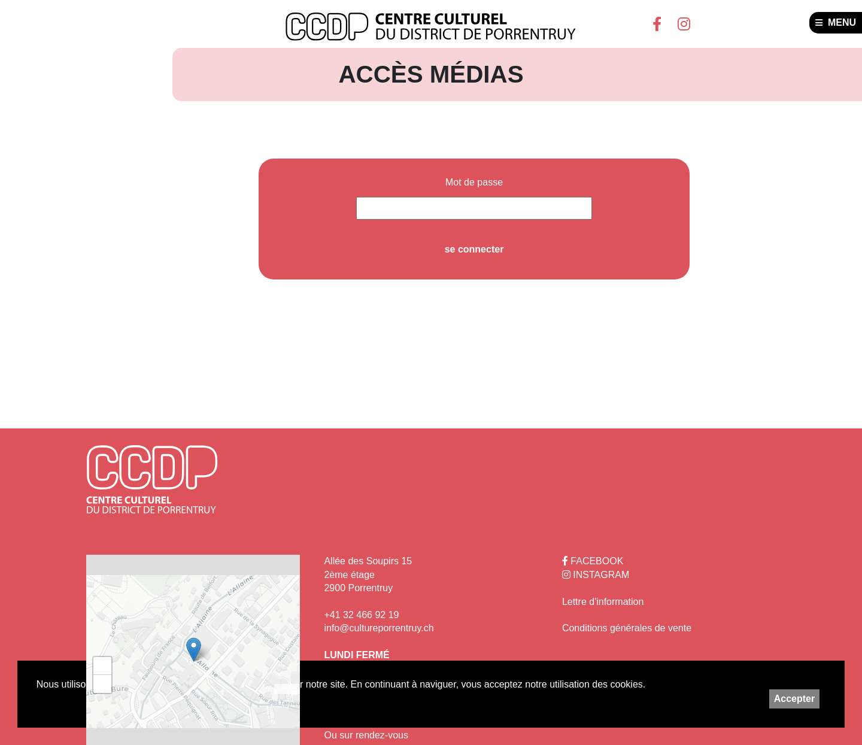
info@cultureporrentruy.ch (378, 628)
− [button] (103, 684)
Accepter (794, 699)
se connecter (474, 249)
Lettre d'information (603, 602)
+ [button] (103, 666)
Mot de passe (474, 182)
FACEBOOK (592, 561)
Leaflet (287, 688)
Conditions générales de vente (626, 628)
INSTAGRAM (595, 575)
